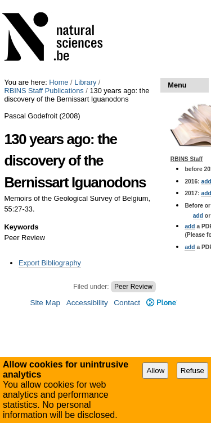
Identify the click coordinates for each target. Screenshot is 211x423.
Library (85, 82)
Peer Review (133, 287)
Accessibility (87, 302)
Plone (162, 302)
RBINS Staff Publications (43, 90)
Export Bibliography (50, 263)
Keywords (21, 227)
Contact (127, 302)
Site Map (45, 302)
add (198, 216)
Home (58, 82)
